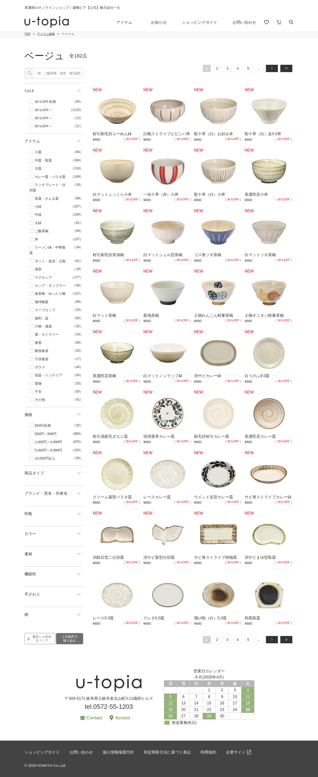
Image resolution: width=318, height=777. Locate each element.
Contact (94, 717)
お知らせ (159, 22)
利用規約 (208, 752)
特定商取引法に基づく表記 (167, 752)
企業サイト (236, 752)
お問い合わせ (244, 22)
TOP (27, 34)
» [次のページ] (274, 68)
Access (122, 717)
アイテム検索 (46, 34)
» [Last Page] (288, 68)
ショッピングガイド (199, 22)
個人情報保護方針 (118, 752)
